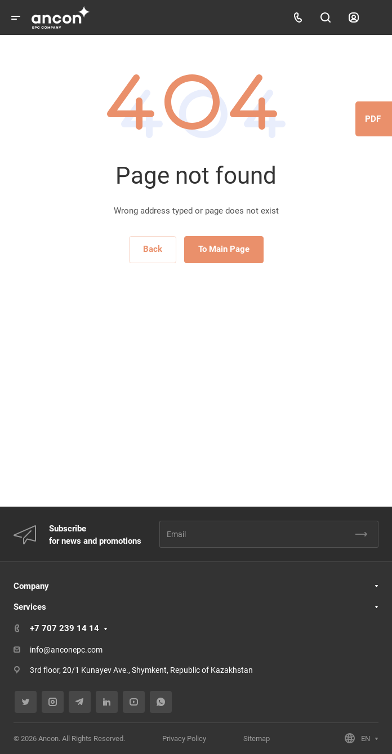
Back (152, 249)
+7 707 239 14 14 (64, 628)
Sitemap (256, 738)
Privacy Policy (184, 738)
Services (30, 607)
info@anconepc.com (66, 649)
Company (31, 586)
